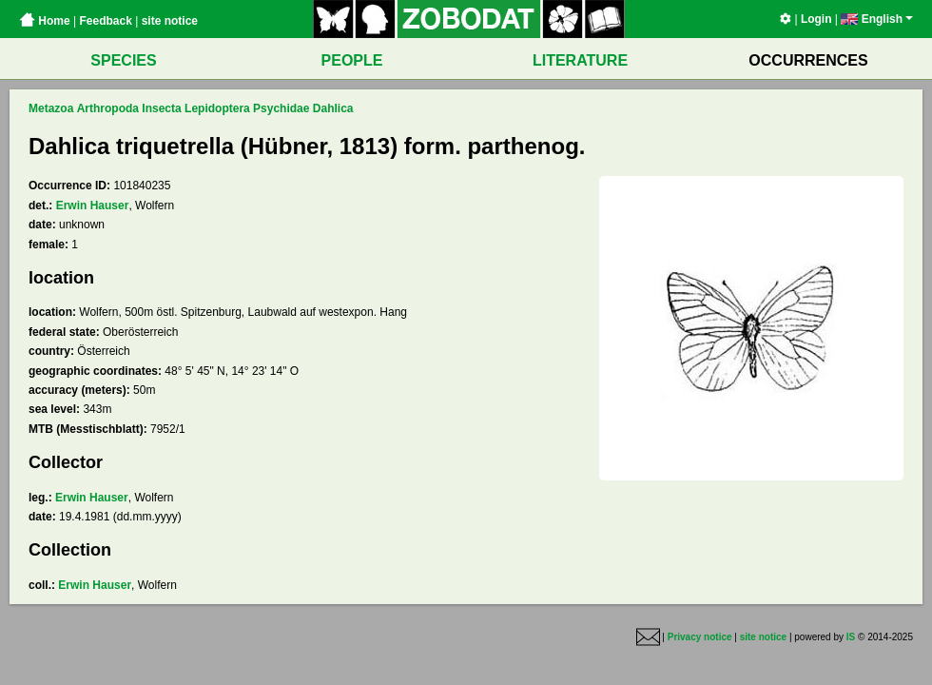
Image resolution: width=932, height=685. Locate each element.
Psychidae (281, 108)
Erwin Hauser (92, 205)
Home (44, 21)
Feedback (105, 21)
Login (816, 19)
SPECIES (123, 60)
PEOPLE (352, 60)
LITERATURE (580, 60)
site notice (170, 21)
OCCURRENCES (807, 60)
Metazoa (51, 108)
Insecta (161, 108)
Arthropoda (108, 108)
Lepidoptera (217, 108)
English (877, 19)
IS (850, 637)
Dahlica (333, 108)
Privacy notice (700, 637)
